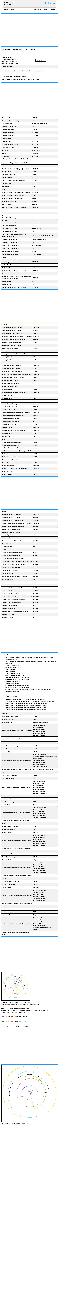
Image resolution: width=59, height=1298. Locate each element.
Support (52, 9)
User (45, 9)
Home (6, 9)
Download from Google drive (35, 71)
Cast (12, 9)
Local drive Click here (20, 76)
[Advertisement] (16, 30)
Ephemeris (37, 9)
